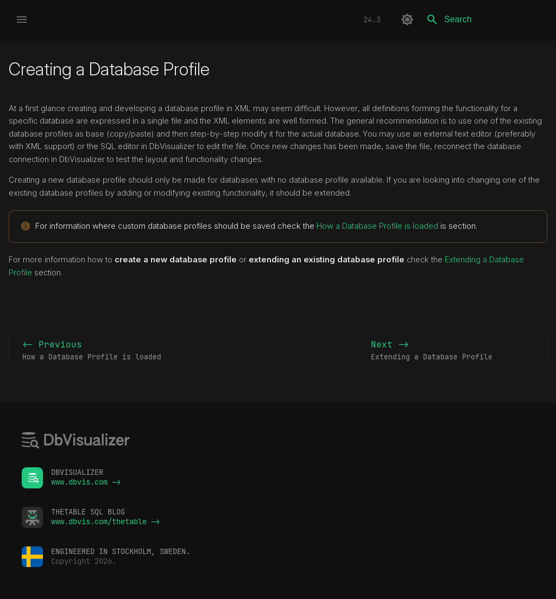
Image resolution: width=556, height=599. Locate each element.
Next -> (452, 351)
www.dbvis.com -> (86, 482)
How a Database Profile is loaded (377, 226)
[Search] (483, 19)
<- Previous (103, 351)
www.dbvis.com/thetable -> (105, 521)
